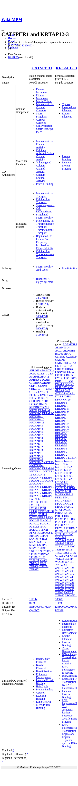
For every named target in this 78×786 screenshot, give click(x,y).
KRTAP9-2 (35, 492)
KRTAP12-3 (66, 68)
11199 (58, 602)
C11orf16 (34, 382)
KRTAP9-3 (48, 492)
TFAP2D (60, 549)
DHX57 (68, 381)
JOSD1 (67, 396)
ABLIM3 (34, 370)
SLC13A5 (67, 534)
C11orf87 (60, 356)
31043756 (43, 304)
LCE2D (59, 473)
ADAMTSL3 (70, 344)
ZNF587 (69, 586)
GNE (67, 390)
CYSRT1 (43, 391)
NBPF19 (42, 514)
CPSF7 (50, 388)
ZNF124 (69, 567)
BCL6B (59, 353)
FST (45, 398)
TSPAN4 (34, 560)
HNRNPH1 (42, 401)
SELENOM (70, 531)
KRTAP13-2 (62, 424)
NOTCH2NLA (37, 517)
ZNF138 (59, 571)
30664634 (41, 316)
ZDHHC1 (66, 564)
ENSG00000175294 (40, 606)
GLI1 (32, 401)
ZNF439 (59, 577)
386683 (59, 599)
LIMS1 (42, 508)
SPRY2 (43, 544)
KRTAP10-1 (36, 416)
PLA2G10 (45, 520)
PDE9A (59, 518)
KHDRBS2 (35, 407)
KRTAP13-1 (62, 421)
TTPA (72, 552)
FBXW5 (68, 387)
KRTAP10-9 (36, 440)
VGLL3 (59, 558)
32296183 (27, 45)
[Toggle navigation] (2, 30)
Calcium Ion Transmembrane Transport (45, 254)
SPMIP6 (33, 544)
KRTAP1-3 (35, 413)
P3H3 (58, 515)
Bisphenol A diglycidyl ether (44, 280)
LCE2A (68, 466)
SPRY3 (33, 548)
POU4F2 (60, 525)
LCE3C (59, 476)
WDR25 (59, 561)
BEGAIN (45, 379)
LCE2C (42, 505)
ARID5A (34, 379)
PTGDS (69, 525)
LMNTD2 (60, 485)
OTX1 (58, 509)
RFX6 (32, 532)
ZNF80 (59, 592)
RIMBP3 (34, 535)
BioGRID (13, 57)
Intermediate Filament (69, 109)
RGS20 (49, 532)
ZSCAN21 (71, 595)
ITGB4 (59, 396)
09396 (32, 602)
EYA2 (50, 395)
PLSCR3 (34, 526)
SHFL (58, 534)
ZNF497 (69, 583)
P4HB (65, 515)
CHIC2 (33, 388)
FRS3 (39, 398)
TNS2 (41, 551)
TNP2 (58, 552)
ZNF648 (59, 589)
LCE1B (42, 499)
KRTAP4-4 (35, 477)
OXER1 (67, 509)
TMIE (69, 549)
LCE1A (72, 457)
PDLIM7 (34, 520)
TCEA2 (59, 546)
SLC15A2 (60, 537)
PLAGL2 (34, 523)
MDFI (41, 511)
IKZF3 (43, 404)
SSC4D (42, 548)
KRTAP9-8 (48, 496)
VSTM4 (68, 558)
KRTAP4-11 (36, 471)
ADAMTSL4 (47, 370)
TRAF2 (49, 551)
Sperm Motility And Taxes (44, 268)
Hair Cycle (42, 686)
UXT (66, 555)
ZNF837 (33, 569)
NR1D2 (68, 503)
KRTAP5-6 (35, 486)
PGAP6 (59, 522)
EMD (43, 395)
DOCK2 (69, 384)
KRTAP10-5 (36, 431)
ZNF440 (69, 577)
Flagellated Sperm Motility (44, 216)
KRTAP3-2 (35, 468)
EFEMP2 (34, 395)
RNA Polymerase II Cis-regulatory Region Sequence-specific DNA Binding (69, 711)
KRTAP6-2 (48, 489)
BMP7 (67, 353)
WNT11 (69, 561)
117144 (33, 599)
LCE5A (33, 508)
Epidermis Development (43, 676)
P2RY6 (68, 512)
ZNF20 (69, 571)
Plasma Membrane (42, 91)
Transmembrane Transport (45, 231)
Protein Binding (44, 183)
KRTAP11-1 (62, 414)
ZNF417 (69, 574)
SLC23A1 (60, 540)
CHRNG (68, 368)
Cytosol (66, 104)
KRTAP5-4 (37, 483)
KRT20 (67, 399)
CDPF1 (33, 385)
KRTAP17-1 (36, 453)
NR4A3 (59, 506)
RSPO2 (44, 535)
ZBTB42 (34, 563)
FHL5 (32, 398)
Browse (12, 38)
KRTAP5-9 (48, 486)
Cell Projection (44, 125)
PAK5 (49, 517)
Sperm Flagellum (41, 115)
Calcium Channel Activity (40, 177)
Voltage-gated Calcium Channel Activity (43, 167)
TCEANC (69, 546)
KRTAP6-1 (35, 489)
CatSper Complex (41, 121)
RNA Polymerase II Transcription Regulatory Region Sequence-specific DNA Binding (69, 735)
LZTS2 (33, 511)
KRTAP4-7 (48, 477)
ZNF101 (59, 567)
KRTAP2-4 (37, 465)
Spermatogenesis (45, 205)
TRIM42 (44, 554)
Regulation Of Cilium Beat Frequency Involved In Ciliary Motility (44, 242)
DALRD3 (71, 378)
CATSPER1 (42, 68)
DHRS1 (59, 381)
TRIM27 (34, 554)
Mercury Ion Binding (43, 706)
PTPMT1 (60, 528)
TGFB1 (33, 551)
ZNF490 (69, 580)
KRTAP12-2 (36, 447)
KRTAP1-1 (44, 410)
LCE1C (68, 460)
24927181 (41, 297)
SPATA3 (59, 543)
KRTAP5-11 (36, 480)
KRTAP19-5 (36, 456)
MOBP (59, 494)
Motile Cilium (44, 101)
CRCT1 (59, 375)
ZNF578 (59, 586)
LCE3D (68, 476)
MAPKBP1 (70, 488)
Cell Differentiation (44, 210)
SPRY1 (69, 543)
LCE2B (59, 470)
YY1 (57, 564)
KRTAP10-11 (36, 422)
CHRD (41, 388)
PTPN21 (43, 529)
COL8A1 (70, 372)
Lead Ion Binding (41, 697)
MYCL (33, 514)
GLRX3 (59, 390)
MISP (68, 491)
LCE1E (42, 502)
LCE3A (68, 473)
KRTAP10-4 (36, 428)
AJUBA (49, 373)
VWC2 (43, 560)
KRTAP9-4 (35, 496)
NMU (66, 497)
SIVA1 (33, 541)
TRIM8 (33, 557)
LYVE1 (59, 488)
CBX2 (72, 362)
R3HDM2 (71, 528)
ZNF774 (43, 566)
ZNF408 (59, 574)
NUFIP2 (68, 506)
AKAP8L (34, 376)
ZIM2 (43, 563)
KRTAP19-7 (36, 462)
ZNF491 (59, 583)
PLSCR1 (45, 523)
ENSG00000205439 (66, 606)
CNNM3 (60, 372)
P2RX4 (59, 512)
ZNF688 (33, 566)
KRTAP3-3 (61, 433)
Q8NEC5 (34, 610)
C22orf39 (71, 356)
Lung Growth (43, 701)
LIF (66, 482)
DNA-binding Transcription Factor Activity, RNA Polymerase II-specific (69, 663)
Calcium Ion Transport (43, 201)
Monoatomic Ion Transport (45, 195)
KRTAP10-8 (36, 437)
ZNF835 (68, 592)
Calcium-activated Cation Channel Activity (45, 155)
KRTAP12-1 (36, 443)
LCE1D (33, 502)
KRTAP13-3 (62, 427)
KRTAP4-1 (48, 468)
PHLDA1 (69, 522)
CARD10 (45, 382)
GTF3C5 (60, 393)
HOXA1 (33, 404)
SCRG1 (43, 538)
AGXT (59, 350)
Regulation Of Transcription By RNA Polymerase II (69, 683)
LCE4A (68, 479)
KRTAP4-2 (39, 474)
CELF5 (59, 365)
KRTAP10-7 (36, 434)
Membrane (42, 98)
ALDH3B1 (69, 350)
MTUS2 (49, 511)
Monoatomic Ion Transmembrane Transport (45, 223)
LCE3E (59, 479)
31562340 (41, 334)
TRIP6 (41, 557)
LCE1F (33, 505)
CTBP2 (33, 391)
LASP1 (33, 499)
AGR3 (40, 373)
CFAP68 (42, 385)
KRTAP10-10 (36, 419)
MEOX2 (59, 491)
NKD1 (58, 497)
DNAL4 (59, 384)
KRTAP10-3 (36, 425)
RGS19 (41, 532)
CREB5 (68, 375)
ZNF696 (69, 589)
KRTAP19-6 (36, 459)
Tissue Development (69, 650)
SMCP (70, 540)
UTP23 (59, 555)
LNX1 (70, 485)
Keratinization (69, 268)
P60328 (59, 610)
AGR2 (32, 373)
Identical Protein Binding (66, 165)
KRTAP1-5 (48, 413)
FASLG (59, 387)
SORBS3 (42, 541)
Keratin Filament (67, 115)
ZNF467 (59, 580)
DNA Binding (69, 675)
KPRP (45, 407)
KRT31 (33, 410)
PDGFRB (69, 518)
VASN (73, 555)
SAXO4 (33, 538)
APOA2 (44, 376)
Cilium (40, 95)
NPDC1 (59, 503)
